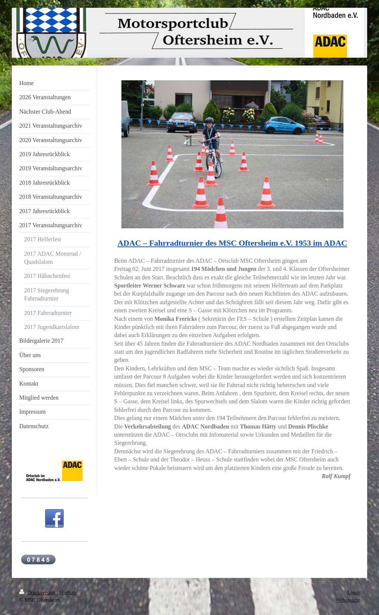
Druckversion (38, 592)
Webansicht (348, 600)
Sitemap (67, 592)
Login (354, 592)
